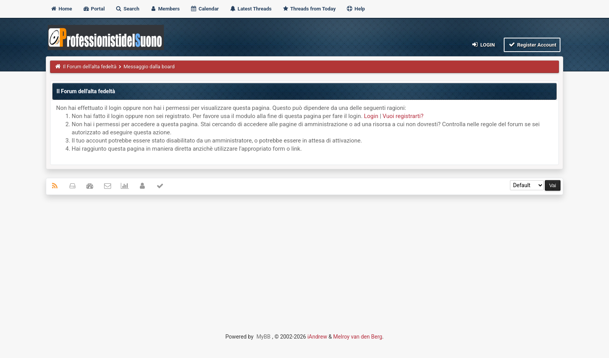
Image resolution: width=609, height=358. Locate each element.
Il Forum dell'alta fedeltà (90, 67)
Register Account (532, 44)
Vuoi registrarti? (403, 116)
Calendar (204, 9)
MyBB (263, 337)
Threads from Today (309, 9)
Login (483, 44)
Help (355, 9)
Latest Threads (251, 9)
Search (127, 9)
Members (165, 9)
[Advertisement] (304, 257)
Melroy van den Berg (357, 337)
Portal (94, 9)
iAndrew (317, 337)
